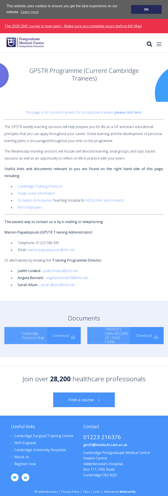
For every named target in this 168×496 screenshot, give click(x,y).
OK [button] (146, 9)
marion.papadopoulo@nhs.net (51, 249)
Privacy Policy (70, 491)
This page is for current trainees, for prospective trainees (83, 112)
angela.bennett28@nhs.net (67, 277)
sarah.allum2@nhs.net (57, 284)
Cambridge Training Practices (40, 186)
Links (97, 491)
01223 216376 (102, 437)
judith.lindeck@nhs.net (61, 270)
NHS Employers (30, 207)
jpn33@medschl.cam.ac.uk (105, 444)
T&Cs (86, 491)
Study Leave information (36, 193)
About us (21, 457)
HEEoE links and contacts (104, 200)
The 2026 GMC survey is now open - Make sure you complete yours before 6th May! (73, 25)
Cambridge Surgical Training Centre (43, 436)
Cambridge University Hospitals (40, 450)
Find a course (81, 399)
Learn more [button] (30, 12)
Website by (120, 491)
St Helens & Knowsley (35, 200)
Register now (25, 464)
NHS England (25, 443)
